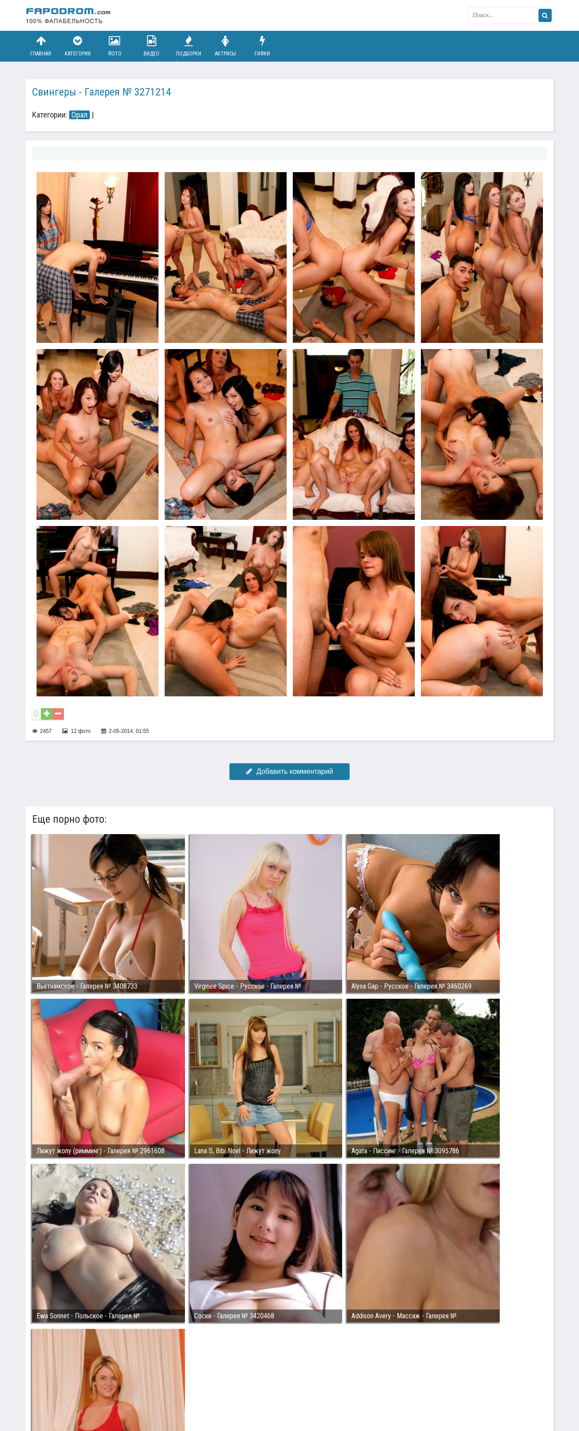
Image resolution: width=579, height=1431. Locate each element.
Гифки (262, 46)
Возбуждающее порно (176, 1390)
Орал (79, 114)
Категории (77, 46)
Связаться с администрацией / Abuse (79, 1383)
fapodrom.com (70, 15)
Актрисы (225, 46)
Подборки (188, 46)
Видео (151, 46)
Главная (41, 46)
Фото (114, 46)
